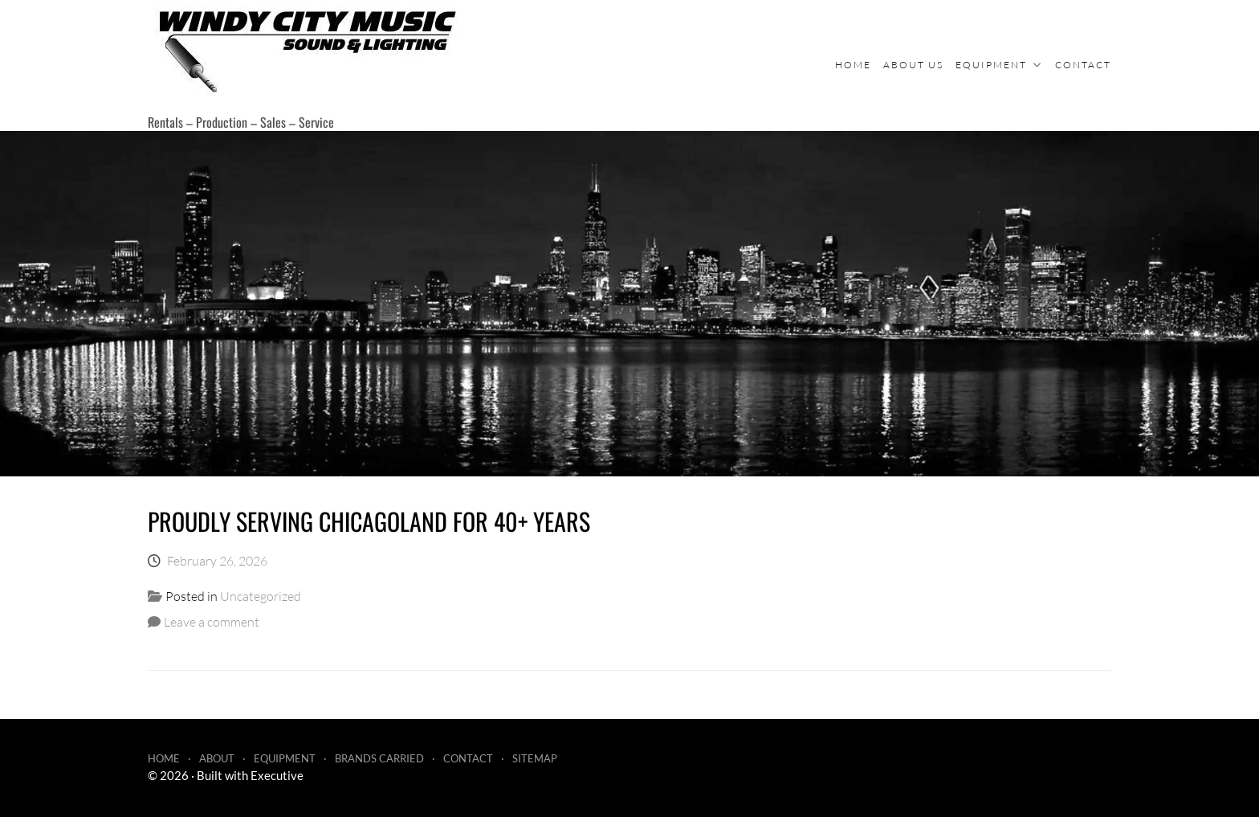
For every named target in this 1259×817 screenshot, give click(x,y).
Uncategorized (260, 595)
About (216, 758)
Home (853, 65)
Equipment (991, 65)
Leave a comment (211, 621)
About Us (913, 65)
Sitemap (534, 758)
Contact (1083, 65)
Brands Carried (379, 758)
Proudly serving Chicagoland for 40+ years (369, 521)
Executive (277, 775)
